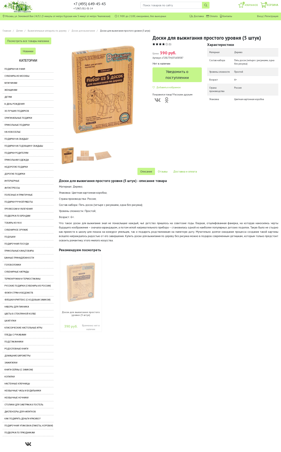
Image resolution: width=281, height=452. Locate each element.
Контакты (227, 16)
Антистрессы (12, 188)
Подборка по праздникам (19, 432)
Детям (19, 30)
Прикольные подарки (17, 125)
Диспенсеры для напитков (20, 411)
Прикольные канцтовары (19, 251)
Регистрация (271, 16)
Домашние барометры (17, 355)
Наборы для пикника (16, 307)
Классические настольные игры (23, 327)
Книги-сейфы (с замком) (18, 369)
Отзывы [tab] (163, 171)
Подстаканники (13, 341)
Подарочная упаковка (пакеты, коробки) (28, 425)
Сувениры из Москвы (16, 76)
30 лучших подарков (16, 111)
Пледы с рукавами (15, 334)
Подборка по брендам (17, 216)
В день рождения (14, 104)
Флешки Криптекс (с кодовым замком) (27, 300)
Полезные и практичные (18, 195)
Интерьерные (11, 181)
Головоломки (12, 265)
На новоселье (12, 132)
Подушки (9, 237)
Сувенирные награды (16, 272)
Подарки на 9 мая (14, 69)
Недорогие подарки (16, 167)
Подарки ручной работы (18, 202)
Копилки (9, 376)
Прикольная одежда (16, 160)
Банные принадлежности (19, 258)
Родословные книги (16, 348)
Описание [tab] (146, 171)
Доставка (199, 16)
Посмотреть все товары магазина (28, 41)
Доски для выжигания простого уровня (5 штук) (81, 314)
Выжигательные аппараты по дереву (47, 30)
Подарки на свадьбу (16, 139)
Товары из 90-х (13, 223)
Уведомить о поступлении (177, 74)
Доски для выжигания (83, 30)
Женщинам (10, 90)
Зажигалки (10, 362)
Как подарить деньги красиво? (22, 418)
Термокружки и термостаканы (22, 279)
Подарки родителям (16, 153)
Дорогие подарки (14, 174)
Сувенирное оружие (16, 230)
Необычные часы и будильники (22, 390)
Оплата (214, 16)
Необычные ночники (16, 397)
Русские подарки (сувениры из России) (27, 286)
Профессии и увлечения (18, 209)
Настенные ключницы (17, 383)
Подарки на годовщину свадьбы (23, 146)
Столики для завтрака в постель (23, 404)
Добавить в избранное (167, 87)
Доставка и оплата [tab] (185, 171)
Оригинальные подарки (18, 118)
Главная (7, 30)
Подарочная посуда (16, 244)
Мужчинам (10, 83)
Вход (260, 16)
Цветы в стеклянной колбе (20, 314)
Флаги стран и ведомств (18, 293)
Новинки (28, 51)
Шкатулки (10, 321)
